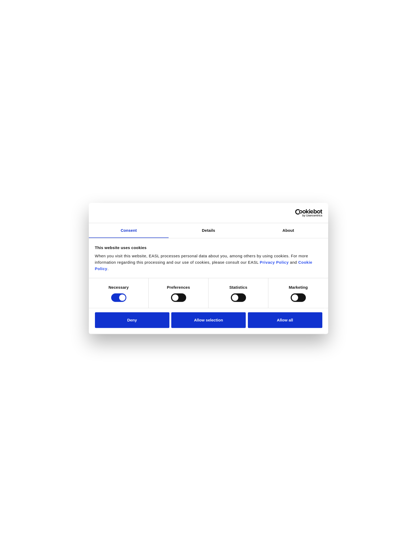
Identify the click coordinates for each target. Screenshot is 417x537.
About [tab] (288, 230)
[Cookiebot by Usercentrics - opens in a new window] (299, 213)
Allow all (285, 320)
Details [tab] (208, 230)
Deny (132, 320)
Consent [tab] (129, 230)
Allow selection (208, 320)
